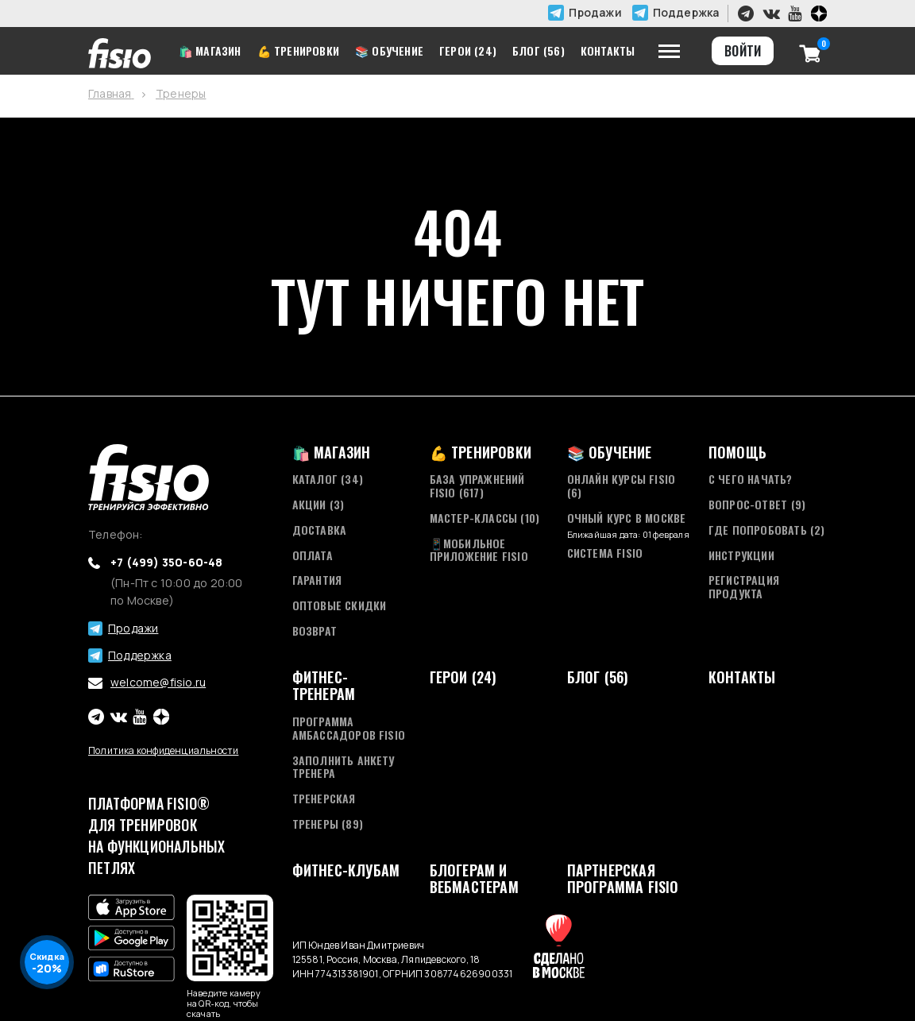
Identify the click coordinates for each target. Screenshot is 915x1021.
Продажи (595, 12)
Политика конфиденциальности (163, 750)
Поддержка (686, 12)
